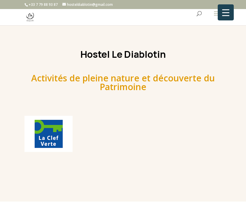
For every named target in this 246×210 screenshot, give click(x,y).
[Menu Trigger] (226, 12)
